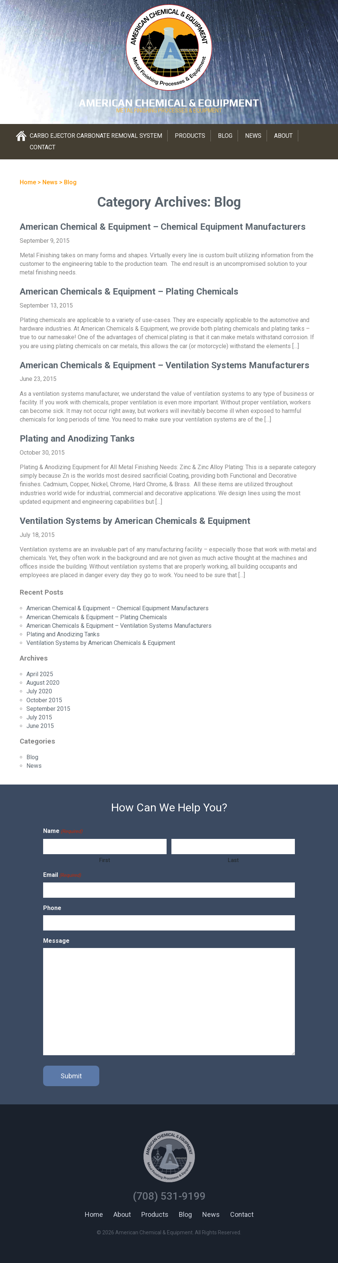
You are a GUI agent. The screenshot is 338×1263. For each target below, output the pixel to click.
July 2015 (39, 717)
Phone (52, 908)
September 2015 (48, 708)
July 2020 (39, 691)
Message (56, 940)
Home (94, 1214)
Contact (42, 147)
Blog (225, 135)
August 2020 (42, 682)
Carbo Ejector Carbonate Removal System (96, 135)
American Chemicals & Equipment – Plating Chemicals (129, 291)
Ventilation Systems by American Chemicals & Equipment (135, 521)
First (104, 860)
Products (190, 135)
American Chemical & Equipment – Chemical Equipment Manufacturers (163, 227)
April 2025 (39, 674)
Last (233, 860)
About (283, 135)
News (253, 135)
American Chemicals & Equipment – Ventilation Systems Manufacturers (164, 365)
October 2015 (44, 700)
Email (62, 875)
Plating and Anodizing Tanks (77, 438)
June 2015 (40, 725)
